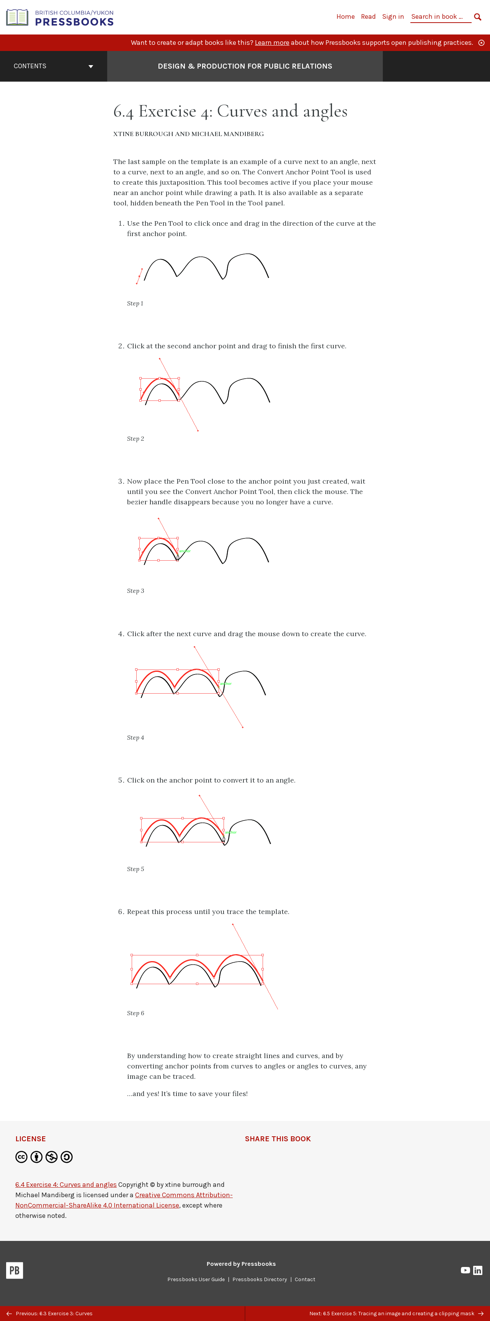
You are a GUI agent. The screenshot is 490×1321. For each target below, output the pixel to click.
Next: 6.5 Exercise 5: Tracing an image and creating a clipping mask (396, 1313)
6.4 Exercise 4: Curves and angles (66, 1184)
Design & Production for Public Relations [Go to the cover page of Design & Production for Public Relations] (245, 66)
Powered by (241, 1263)
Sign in (393, 16)
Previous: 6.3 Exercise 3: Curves (50, 1313)
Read (368, 16)
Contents (53, 66)
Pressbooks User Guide (196, 1279)
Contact (305, 1279)
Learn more (272, 42)
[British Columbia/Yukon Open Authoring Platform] (60, 16)
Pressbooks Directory (259, 1279)
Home (345, 16)
